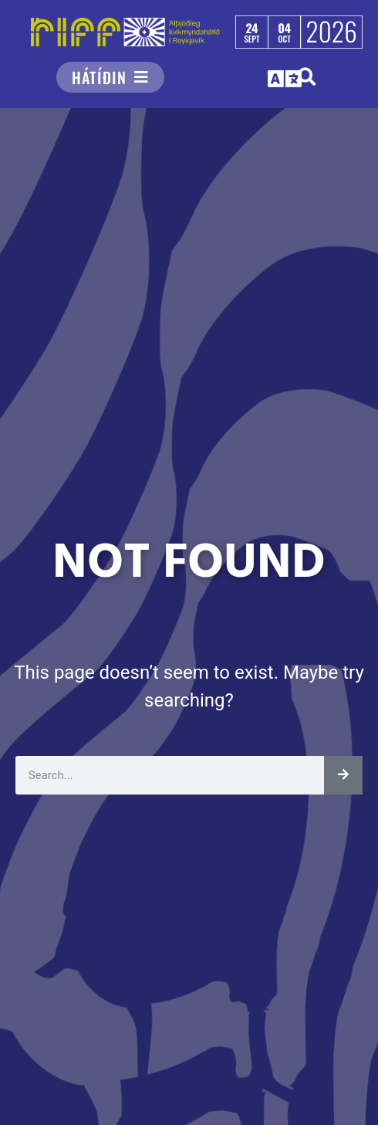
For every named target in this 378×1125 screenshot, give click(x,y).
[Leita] (343, 775)
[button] (285, 78)
